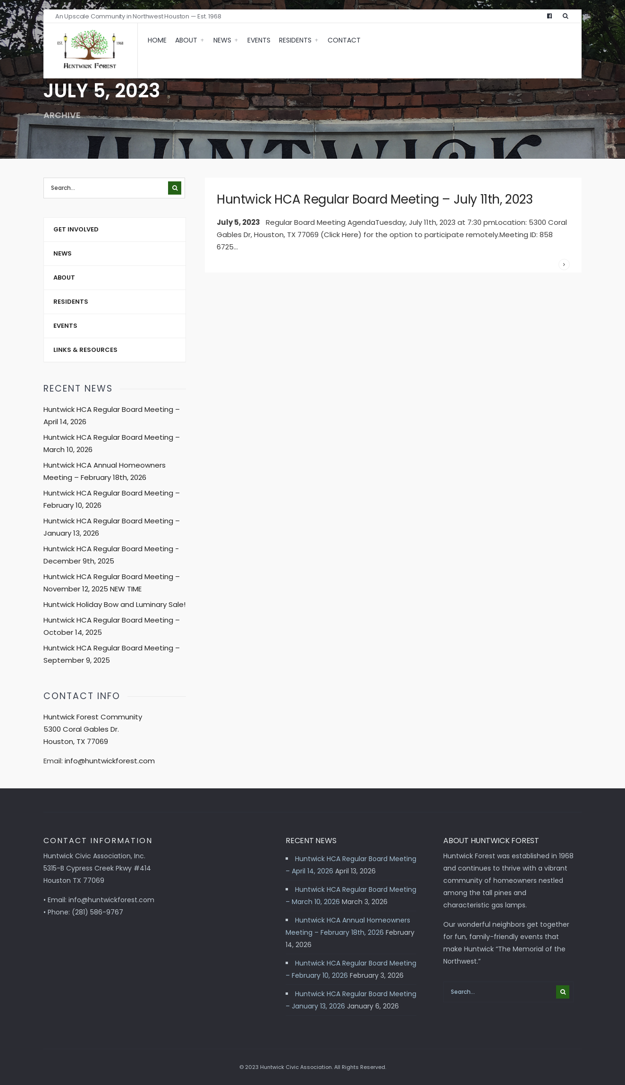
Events (258, 40)
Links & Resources (85, 349)
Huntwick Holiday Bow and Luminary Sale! (114, 604)
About (186, 40)
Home (157, 40)
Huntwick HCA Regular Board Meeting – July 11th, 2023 (375, 199)
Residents (295, 40)
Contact (344, 40)
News (222, 40)
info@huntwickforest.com (110, 761)
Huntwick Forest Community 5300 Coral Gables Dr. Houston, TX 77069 (92, 729)
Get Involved (76, 229)
